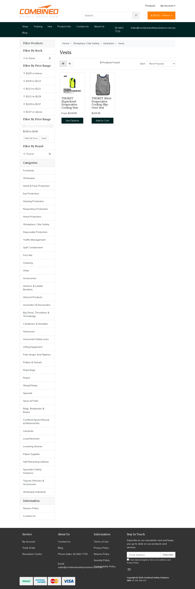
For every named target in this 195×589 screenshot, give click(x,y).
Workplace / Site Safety (36, 224)
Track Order (28, 547)
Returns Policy (31, 508)
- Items (160, 15)
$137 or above (32, 111)
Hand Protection (32, 216)
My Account (28, 541)
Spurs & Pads (30, 400)
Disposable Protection (35, 232)
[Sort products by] (160, 64)
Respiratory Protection (35, 208)
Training (38, 26)
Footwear (28, 170)
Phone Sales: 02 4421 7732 (73, 554)
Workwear (29, 178)
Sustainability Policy (104, 566)
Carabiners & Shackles (35, 323)
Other (26, 270)
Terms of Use (101, 541)
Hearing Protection (33, 201)
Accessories (29, 278)
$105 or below (32, 73)
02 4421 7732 (119, 29)
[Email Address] (144, 555)
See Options (72, 120)
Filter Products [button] (33, 43)
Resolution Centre (32, 554)
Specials (27, 393)
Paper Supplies (31, 454)
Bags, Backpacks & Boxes (33, 410)
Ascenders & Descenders (37, 304)
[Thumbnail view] (63, 64)
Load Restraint (31, 438)
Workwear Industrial (34, 491)
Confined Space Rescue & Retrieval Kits (36, 421)
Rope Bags (29, 370)
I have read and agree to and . (149, 561)
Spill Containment (33, 247)
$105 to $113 (32, 81)
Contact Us (82, 26)
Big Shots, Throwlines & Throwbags (36, 314)
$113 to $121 (32, 88)
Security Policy (102, 560)
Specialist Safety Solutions (32, 471)
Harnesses (29, 331)
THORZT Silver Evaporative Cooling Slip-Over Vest (102, 103)
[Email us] (129, 569)
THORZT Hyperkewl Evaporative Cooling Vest (69, 103)
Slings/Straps (30, 385)
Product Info (64, 26)
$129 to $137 (32, 104)
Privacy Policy (101, 547)
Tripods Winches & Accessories (33, 482)
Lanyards (28, 430)
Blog (24, 32)
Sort (142, 63)
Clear (44, 138)
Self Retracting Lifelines (36, 461)
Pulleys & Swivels (32, 362)
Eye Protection (31, 193)
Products (150, 5)
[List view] (69, 64)
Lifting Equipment (32, 346)
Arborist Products (32, 297)
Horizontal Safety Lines (36, 339)
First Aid (27, 255)
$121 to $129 (32, 96)
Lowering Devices (32, 446)
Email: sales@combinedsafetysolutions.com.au (80, 565)
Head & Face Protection (36, 185)
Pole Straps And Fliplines (37, 354)
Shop (25, 26)
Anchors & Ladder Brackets (33, 287)
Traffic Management (34, 239)
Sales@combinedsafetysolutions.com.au (153, 27)
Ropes (26, 377)
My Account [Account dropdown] (167, 5)
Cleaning (28, 262)
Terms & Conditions (158, 560)
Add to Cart (102, 120)
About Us (99, 26)
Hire (50, 26)
